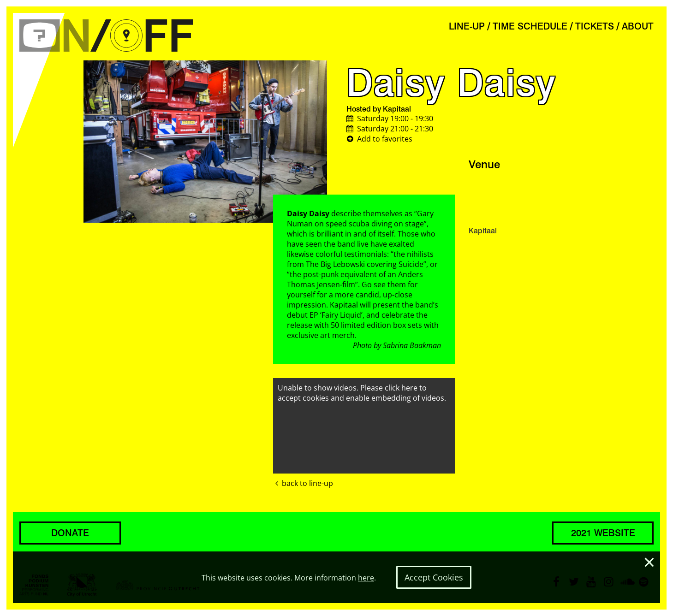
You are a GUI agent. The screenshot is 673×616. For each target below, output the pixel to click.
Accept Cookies (434, 577)
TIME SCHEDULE (530, 26)
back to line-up (303, 483)
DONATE (70, 533)
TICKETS (594, 26)
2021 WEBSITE (603, 533)
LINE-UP (467, 26)
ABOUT (638, 26)
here (366, 578)
